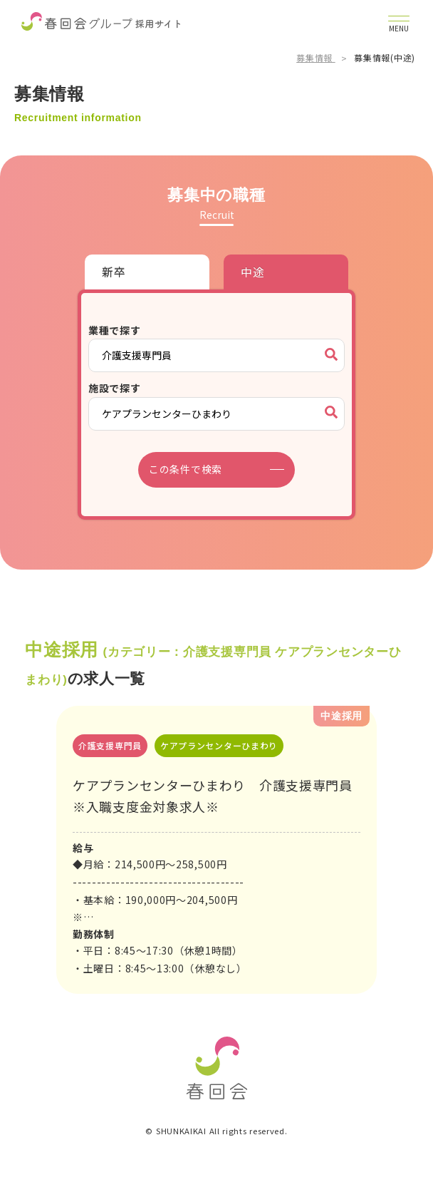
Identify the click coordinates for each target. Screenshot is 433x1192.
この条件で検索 (185, 469)
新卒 (113, 271)
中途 (252, 271)
